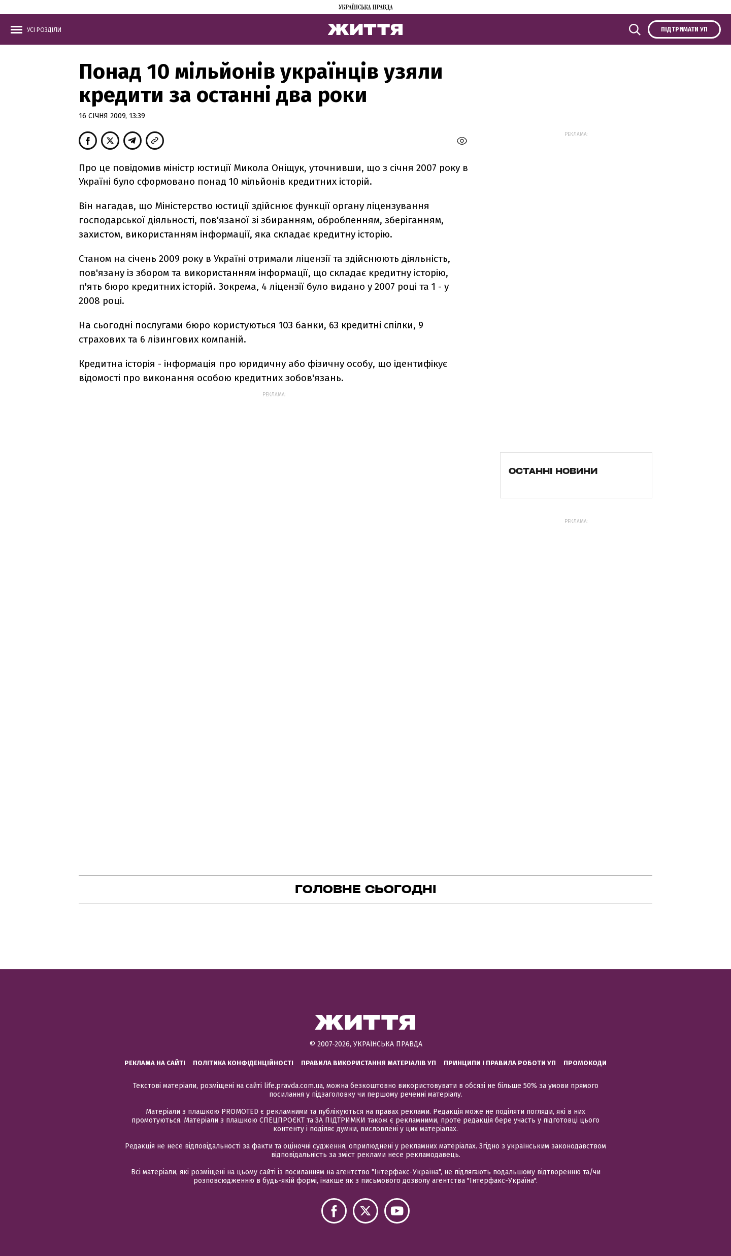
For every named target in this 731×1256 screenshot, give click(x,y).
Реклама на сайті (154, 1063)
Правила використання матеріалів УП (368, 1063)
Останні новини (553, 471)
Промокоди (585, 1063)
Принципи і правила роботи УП (500, 1063)
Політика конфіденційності (243, 1063)
